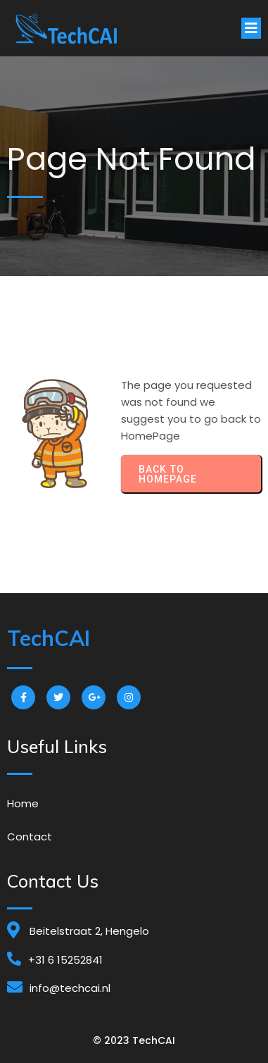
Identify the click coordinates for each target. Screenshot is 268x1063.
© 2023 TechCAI (134, 1040)
